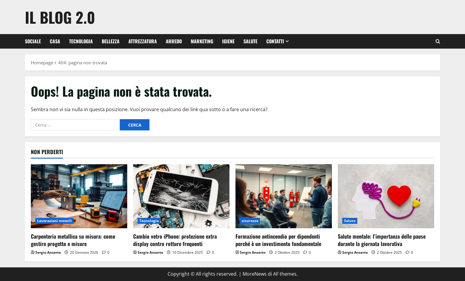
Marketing (202, 41)
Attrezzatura (142, 41)
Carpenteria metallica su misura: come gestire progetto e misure (73, 240)
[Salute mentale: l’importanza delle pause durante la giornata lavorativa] (386, 196)
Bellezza (111, 41)
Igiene (228, 41)
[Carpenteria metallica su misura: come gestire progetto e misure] (79, 196)
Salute (250, 41)
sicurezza (250, 220)
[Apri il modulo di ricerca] (438, 41)
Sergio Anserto (48, 252)
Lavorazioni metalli (54, 220)
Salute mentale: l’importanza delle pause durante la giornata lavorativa (382, 240)
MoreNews (255, 274)
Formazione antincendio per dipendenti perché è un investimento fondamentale (278, 240)
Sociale (33, 41)
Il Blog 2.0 (60, 17)
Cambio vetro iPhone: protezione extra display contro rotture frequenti (175, 240)
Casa (55, 41)
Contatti (275, 41)
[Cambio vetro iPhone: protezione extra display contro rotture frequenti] (181, 196)
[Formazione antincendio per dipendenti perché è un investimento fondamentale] (283, 196)
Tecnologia (81, 41)
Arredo (174, 41)
